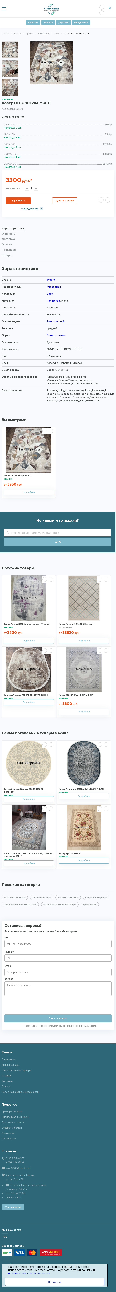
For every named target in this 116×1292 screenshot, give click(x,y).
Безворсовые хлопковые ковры (59, 904)
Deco (56, 34)
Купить (20, 200)
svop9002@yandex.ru (18, 1168)
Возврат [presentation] (7, 255)
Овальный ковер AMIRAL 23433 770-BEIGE (26, 695)
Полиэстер (53, 300)
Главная (5, 34)
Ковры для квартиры (96, 897)
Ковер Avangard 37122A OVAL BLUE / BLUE (81, 789)
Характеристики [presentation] (13, 228)
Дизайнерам (9, 1138)
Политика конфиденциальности (20, 1092)
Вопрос (8, 978)
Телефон (9, 951)
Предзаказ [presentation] (9, 249)
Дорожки (64, 22)
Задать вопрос (58, 1018)
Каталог (33, 22)
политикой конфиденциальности (80, 1026)
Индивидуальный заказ (15, 1117)
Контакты (7, 1081)
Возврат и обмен (12, 1127)
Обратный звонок (12, 1207)
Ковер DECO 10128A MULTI (18, 476)
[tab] (58, 229)
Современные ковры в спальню (20, 904)
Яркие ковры (89, 904)
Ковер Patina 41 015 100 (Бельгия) (76, 624)
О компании (8, 1059)
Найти (57, 542)
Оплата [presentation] (7, 244)
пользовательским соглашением (29, 1273)
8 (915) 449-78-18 (15, 1161)
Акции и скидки (10, 1065)
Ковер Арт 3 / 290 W (69, 853)
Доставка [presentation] (8, 239)
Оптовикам (8, 1133)
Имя (6, 937)
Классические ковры (15, 897)
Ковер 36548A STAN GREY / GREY (76, 695)
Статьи (6, 1086)
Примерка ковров (12, 1111)
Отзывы (6, 1075)
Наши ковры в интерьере (16, 1070)
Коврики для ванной (68, 897)
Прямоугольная (56, 335)
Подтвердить (54, 1282)
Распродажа (81, 22)
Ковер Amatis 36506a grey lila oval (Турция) (27, 624)
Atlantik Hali (43, 34)
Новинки (48, 22)
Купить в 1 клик (64, 200)
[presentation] (29, 1003)
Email (7, 966)
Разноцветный (55, 321)
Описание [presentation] (8, 233)
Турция (29, 34)
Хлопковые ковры (41, 897)
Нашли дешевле (29, 209)
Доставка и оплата (13, 1122)
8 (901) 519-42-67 (15, 1158)
